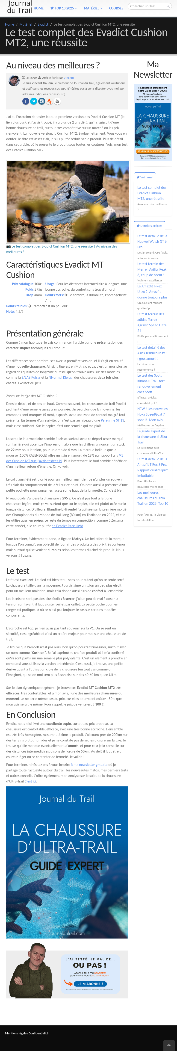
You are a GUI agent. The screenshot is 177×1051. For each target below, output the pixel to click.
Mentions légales (16, 1033)
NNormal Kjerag (60, 377)
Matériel (93, 8)
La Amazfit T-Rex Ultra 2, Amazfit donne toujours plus (152, 291)
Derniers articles (149, 226)
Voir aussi (145, 177)
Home (9, 24)
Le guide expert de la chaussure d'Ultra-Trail (152, 436)
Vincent (69, 78)
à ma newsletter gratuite (89, 764)
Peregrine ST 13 (112, 420)
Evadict (43, 24)
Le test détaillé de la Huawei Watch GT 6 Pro (152, 241)
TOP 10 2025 (63, 8)
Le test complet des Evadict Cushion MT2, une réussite (151, 193)
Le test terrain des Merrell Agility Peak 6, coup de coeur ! (151, 269)
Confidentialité (38, 1033)
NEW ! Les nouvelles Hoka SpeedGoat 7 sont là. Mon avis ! (152, 414)
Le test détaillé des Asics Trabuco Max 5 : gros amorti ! (152, 353)
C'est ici (30, 781)
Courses (116, 8)
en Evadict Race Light (67, 526)
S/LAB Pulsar (31, 377)
